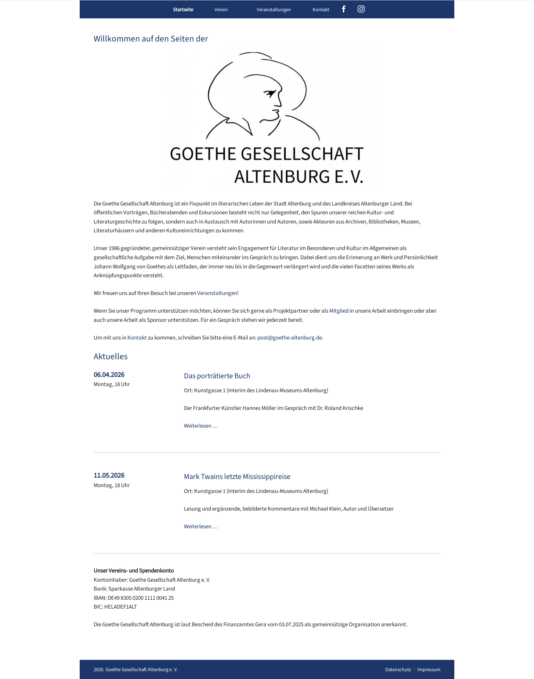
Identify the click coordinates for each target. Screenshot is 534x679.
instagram (361, 9)
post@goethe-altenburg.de (289, 338)
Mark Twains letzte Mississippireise (237, 476)
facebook (343, 9)
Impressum (428, 669)
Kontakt (321, 9)
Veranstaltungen (217, 293)
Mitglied (338, 311)
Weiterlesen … (201, 426)
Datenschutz (398, 669)
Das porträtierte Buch (217, 375)
